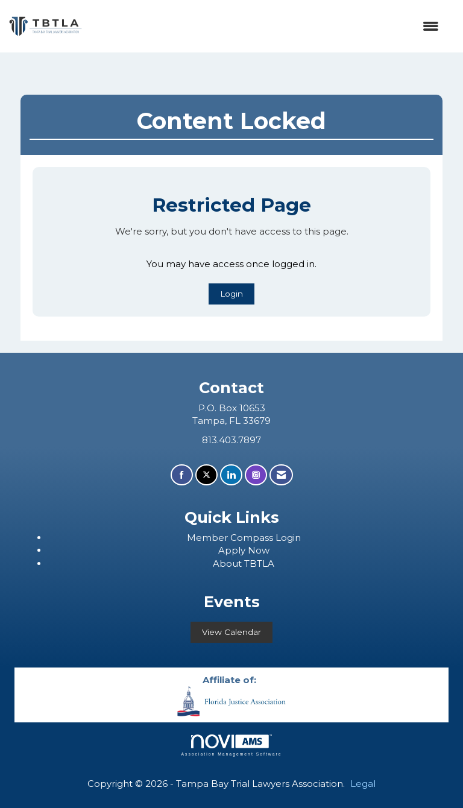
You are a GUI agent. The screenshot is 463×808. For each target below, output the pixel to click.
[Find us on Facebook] (182, 474)
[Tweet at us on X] (206, 474)
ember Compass (236, 537)
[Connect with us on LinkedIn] (231, 474)
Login (231, 293)
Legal (363, 783)
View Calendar (231, 632)
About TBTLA (243, 563)
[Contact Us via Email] (281, 474)
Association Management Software (231, 745)
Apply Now (243, 550)
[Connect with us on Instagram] (256, 474)
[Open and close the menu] (266, 26)
